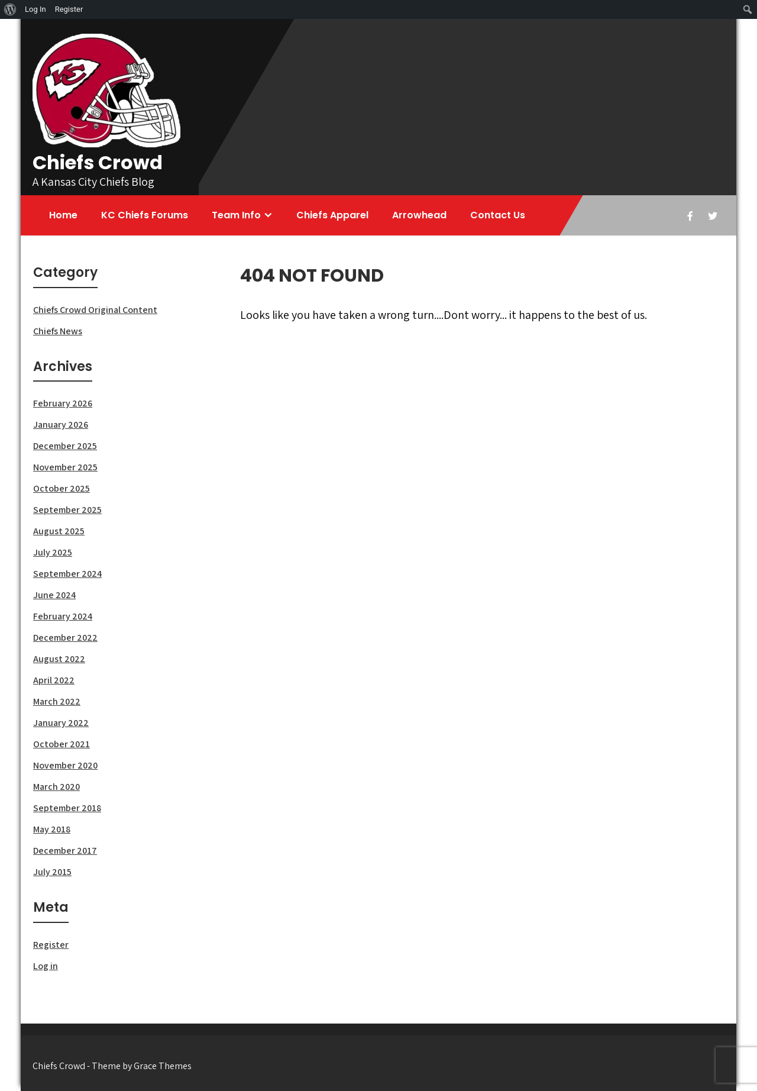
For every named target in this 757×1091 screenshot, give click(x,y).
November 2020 (65, 765)
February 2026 (62, 403)
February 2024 (62, 616)
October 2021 (61, 744)
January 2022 (61, 722)
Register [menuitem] (69, 9)
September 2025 (67, 509)
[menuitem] (10, 9)
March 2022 (56, 701)
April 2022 (54, 680)
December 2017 (65, 850)
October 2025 (61, 488)
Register (51, 944)
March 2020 (56, 786)
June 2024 (54, 595)
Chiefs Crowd (98, 162)
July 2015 (52, 872)
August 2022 (59, 659)
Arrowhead (419, 215)
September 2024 (67, 573)
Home (63, 215)
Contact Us (497, 215)
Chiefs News (57, 331)
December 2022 (65, 637)
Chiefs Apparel (332, 215)
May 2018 (51, 829)
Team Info (236, 215)
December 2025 (65, 446)
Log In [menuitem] (35, 9)
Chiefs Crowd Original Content (95, 310)
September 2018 (67, 808)
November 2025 (65, 467)
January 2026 (60, 424)
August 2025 (59, 531)
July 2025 (52, 552)
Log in (45, 966)
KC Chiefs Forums (144, 215)
